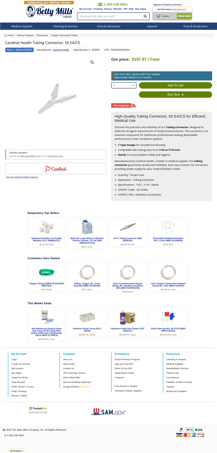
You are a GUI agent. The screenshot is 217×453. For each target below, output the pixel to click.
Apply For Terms (20, 377)
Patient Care (172, 373)
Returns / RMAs (19, 395)
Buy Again (140, 9)
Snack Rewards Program (127, 359)
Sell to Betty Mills (71, 377)
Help (131, 9)
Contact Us (68, 368)
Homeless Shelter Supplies (128, 390)
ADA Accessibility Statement (77, 382)
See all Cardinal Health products (22, 177)
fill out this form (55, 156)
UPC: (107, 49)
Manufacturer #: (82, 49)
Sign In (157, 5)
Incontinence (172, 377)
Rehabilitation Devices (177, 368)
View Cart (184, 16)
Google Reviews (71, 386)
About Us (67, 359)
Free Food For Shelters (126, 386)
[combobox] (123, 85)
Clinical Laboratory (109, 26)
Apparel (152, 26)
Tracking (97, 9)
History (108, 9)
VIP (125, 9)
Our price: (120, 59)
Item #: (10, 49)
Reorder (117, 9)
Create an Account (172, 5)
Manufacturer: (44, 49)
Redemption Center (124, 373)
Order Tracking (19, 391)
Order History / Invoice (23, 386)
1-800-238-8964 (27, 156)
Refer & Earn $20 (123, 368)
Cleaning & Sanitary (65, 26)
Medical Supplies (21, 26)
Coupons (119, 377)
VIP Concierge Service (74, 373)
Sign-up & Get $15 (124, 364)
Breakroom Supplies (176, 391)
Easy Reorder (18, 382)
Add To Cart (176, 85)
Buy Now (175, 95)
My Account (85, 9)
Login (14, 359)
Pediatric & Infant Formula (179, 382)
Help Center (69, 364)
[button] (8, 99)
